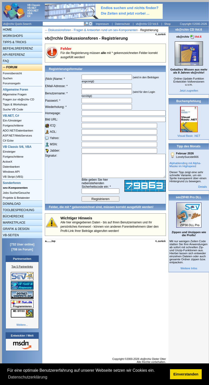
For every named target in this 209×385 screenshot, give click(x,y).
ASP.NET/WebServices (17, 135)
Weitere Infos (189, 268)
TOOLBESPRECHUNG (18, 210)
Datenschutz (122, 23)
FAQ (5, 61)
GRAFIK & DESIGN (15, 229)
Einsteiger (9, 151)
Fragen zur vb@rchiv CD (18, 99)
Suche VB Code (12, 109)
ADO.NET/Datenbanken (17, 130)
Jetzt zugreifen (189, 90)
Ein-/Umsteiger (12, 120)
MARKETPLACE (13, 222)
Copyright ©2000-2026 (193, 23)
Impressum (102, 23)
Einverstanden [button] (185, 374)
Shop (167, 23)
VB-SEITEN (10, 235)
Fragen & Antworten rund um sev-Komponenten (106, 30)
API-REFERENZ (13, 54)
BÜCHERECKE (13, 216)
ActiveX (7, 161)
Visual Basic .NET (189, 135)
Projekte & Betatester (16, 197)
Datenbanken (11, 166)
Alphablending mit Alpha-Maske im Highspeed (185, 165)
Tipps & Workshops (14, 104)
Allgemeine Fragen (14, 94)
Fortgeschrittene (12, 125)
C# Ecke (8, 140)
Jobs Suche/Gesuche (16, 192)
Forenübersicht (12, 73)
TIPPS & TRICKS (14, 42)
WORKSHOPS (12, 36)
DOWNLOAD (11, 204)
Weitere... (22, 324)
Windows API (11, 171)
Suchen (7, 78)
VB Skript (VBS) (12, 176)
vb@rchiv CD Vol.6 (147, 23)
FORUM (11, 67)
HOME (7, 29)
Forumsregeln (11, 83)
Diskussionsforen (59, 30)
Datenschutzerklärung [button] (27, 377)
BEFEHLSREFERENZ (17, 48)
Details (202, 186)
